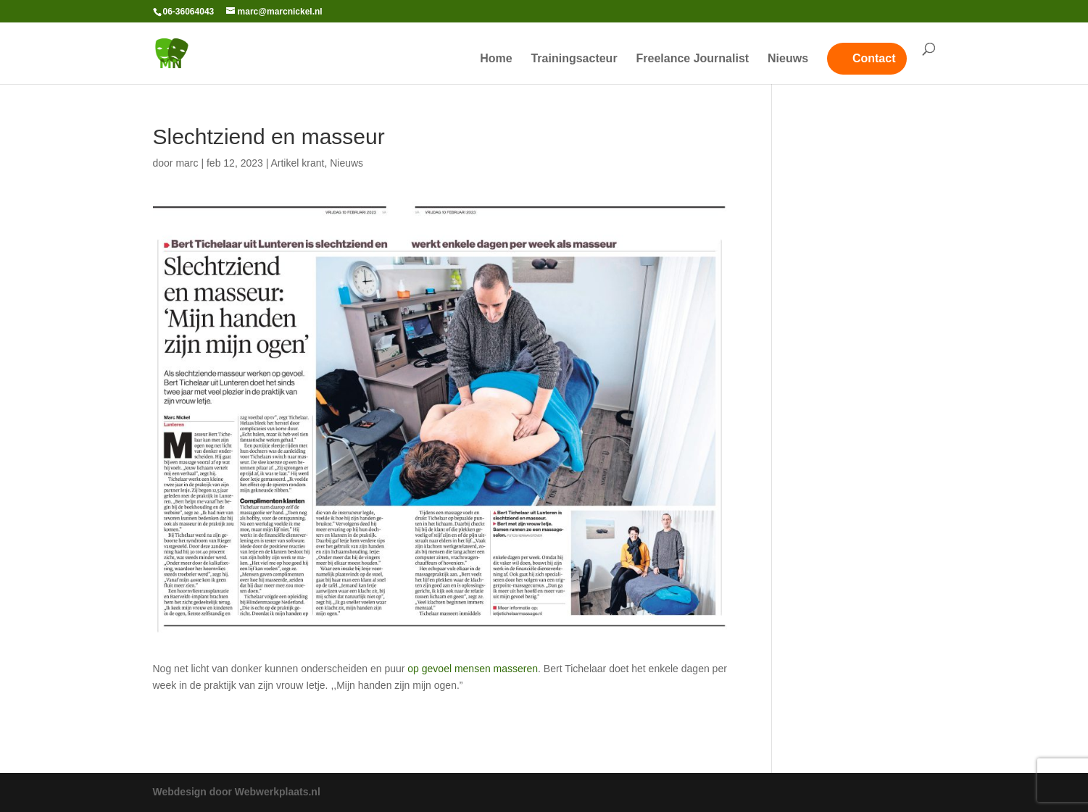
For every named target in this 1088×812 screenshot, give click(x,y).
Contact (874, 58)
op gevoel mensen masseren (472, 668)
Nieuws (788, 59)
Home (496, 59)
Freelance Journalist (692, 59)
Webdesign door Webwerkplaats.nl (236, 792)
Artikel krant (297, 163)
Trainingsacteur (574, 59)
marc (186, 163)
